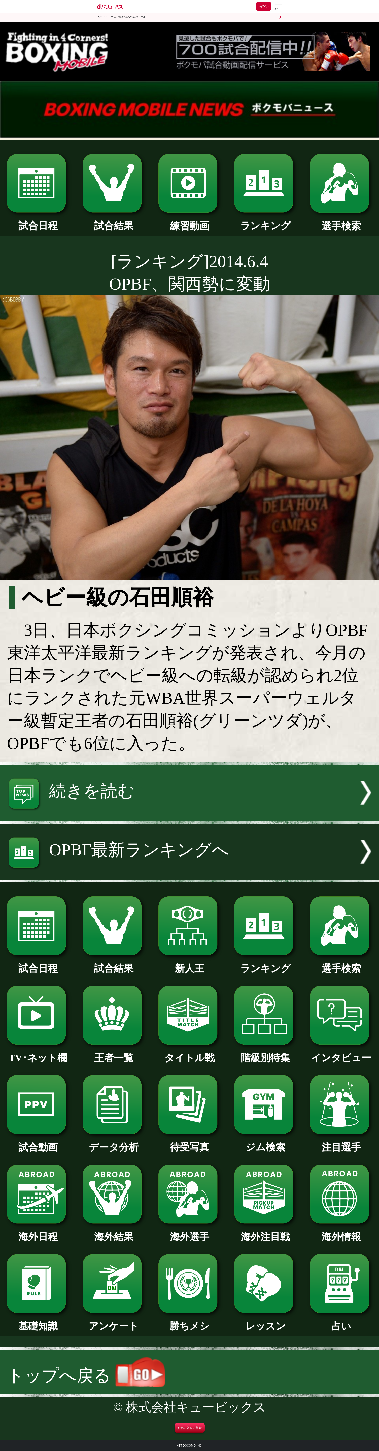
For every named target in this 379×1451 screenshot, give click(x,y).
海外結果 (113, 1231)
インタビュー (341, 1052)
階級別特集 (265, 1052)
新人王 (189, 963)
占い (341, 1321)
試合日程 (38, 220)
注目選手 (341, 1142)
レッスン (265, 1321)
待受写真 (189, 1142)
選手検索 (341, 220)
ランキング (265, 220)
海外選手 (189, 1231)
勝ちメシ (189, 1321)
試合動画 (38, 1142)
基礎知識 (38, 1321)
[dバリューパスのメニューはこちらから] (278, 7)
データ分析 (113, 1142)
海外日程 (38, 1231)
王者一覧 (113, 1052)
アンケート (113, 1321)
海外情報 (341, 1231)
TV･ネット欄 (38, 1052)
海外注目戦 (265, 1231)
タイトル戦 (189, 1052)
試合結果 (113, 220)
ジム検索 (265, 1142)
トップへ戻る (86, 1375)
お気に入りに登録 (190, 1428)
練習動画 (189, 220)
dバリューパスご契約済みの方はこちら (122, 17)
